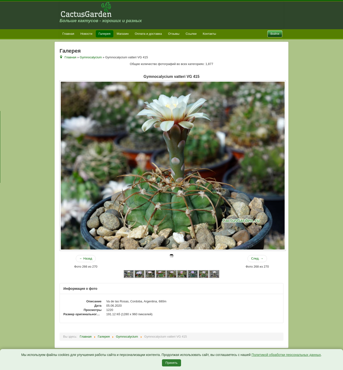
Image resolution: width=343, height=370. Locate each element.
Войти (275, 33)
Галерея (105, 33)
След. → (257, 258)
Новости (86, 33)
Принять (172, 363)
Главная (68, 33)
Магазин (123, 33)
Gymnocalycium (91, 57)
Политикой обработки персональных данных (286, 355)
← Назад (85, 258)
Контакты (209, 33)
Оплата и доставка (148, 33)
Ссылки (191, 33)
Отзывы (174, 33)
